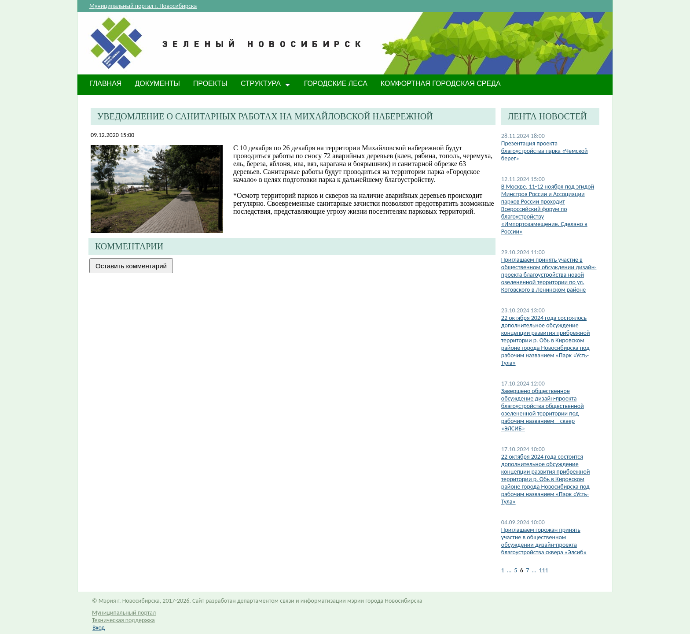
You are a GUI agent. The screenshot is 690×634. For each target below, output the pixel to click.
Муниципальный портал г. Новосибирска (143, 6)
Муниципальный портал (124, 612)
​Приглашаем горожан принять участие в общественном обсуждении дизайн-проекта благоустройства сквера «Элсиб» (544, 541)
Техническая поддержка (123, 620)
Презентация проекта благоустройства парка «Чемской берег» (544, 151)
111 (543, 570)
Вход (98, 627)
